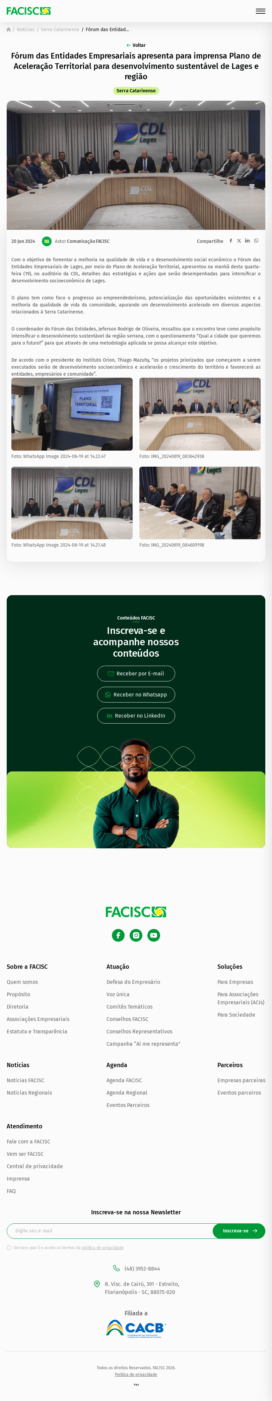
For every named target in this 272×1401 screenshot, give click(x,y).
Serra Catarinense (60, 29)
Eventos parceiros (239, 1093)
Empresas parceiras (241, 1080)
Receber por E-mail (136, 673)
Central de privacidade (35, 1166)
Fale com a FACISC (28, 1141)
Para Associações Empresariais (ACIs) (240, 998)
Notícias (26, 29)
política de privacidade (103, 1247)
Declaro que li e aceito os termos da (69, 1247)
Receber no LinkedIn (136, 716)
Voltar (136, 45)
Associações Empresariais (38, 1019)
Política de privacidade (136, 1374)
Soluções (230, 966)
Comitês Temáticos (129, 1007)
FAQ (11, 1191)
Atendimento (25, 1126)
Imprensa (18, 1179)
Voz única (118, 994)
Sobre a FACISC (27, 966)
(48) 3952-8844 (136, 1269)
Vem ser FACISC (25, 1154)
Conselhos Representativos (139, 1031)
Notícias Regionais (29, 1093)
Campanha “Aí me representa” (144, 1044)
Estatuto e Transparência (37, 1031)
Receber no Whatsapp (136, 694)
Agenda (117, 1065)
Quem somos (22, 982)
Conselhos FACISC (127, 1019)
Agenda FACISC (124, 1080)
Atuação (118, 966)
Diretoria (17, 1007)
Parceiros (230, 1065)
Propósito (18, 994)
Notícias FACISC (25, 1080)
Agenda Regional (127, 1093)
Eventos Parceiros (128, 1105)
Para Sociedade (236, 1015)
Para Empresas (235, 982)
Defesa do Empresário (133, 982)
